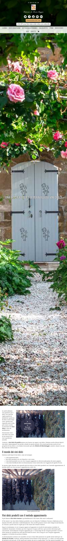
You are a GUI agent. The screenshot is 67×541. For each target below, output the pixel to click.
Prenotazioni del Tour (34, 20)
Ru (35, 2)
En (31, 2)
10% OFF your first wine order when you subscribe (33, 24)
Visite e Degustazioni (14, 28)
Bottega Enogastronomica (29, 28)
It (28, 2)
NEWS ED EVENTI (59, 28)
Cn (38, 2)
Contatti (33, 31)
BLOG (27, 31)
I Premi (51, 28)
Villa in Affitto (43, 28)
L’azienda (4, 28)
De (33, 2)
